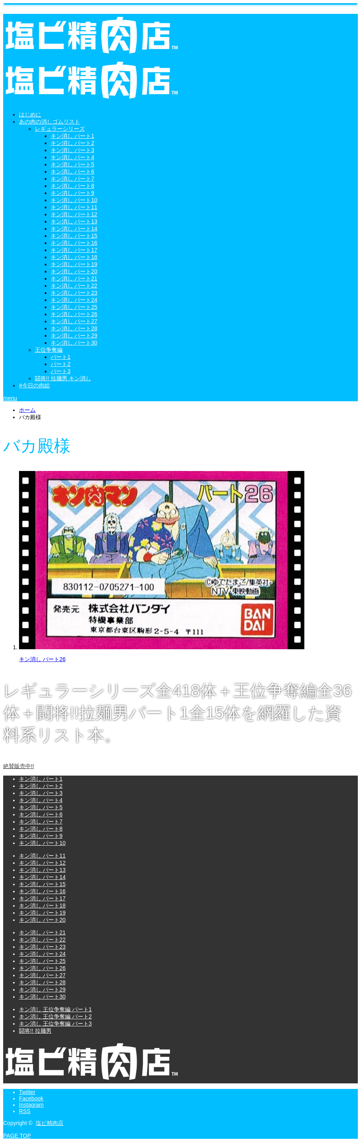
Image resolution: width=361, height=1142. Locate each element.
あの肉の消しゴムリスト (49, 121)
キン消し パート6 (72, 171)
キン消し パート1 (72, 136)
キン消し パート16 (74, 243)
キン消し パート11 (74, 207)
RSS (25, 1111)
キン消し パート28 (74, 328)
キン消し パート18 (74, 257)
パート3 (61, 371)
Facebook (31, 1098)
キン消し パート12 (74, 214)
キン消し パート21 (74, 278)
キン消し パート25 (74, 307)
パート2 (61, 364)
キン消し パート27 (74, 321)
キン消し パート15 (74, 236)
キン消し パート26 (74, 314)
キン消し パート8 (72, 186)
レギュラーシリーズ (60, 129)
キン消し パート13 (74, 221)
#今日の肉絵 (34, 385)
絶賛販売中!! (18, 766)
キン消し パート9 (72, 193)
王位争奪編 (49, 350)
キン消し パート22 (74, 285)
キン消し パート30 (74, 342)
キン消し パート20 (74, 271)
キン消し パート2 (72, 143)
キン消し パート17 (74, 250)
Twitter (27, 1092)
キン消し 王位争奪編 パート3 (55, 1023)
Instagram (31, 1105)
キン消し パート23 (74, 293)
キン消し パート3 (72, 150)
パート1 (61, 357)
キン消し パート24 (74, 300)
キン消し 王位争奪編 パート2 (55, 1016)
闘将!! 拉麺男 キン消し (63, 378)
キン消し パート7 (72, 178)
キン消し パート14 (74, 228)
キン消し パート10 (74, 200)
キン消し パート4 (72, 157)
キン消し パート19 (74, 264)
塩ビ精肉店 (49, 1123)
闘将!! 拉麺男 (35, 1031)
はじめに (30, 114)
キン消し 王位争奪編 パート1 (55, 1009)
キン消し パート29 (74, 335)
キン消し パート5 (72, 164)
